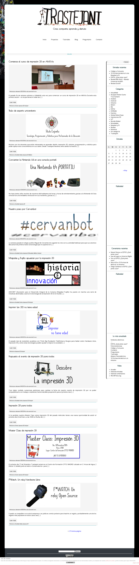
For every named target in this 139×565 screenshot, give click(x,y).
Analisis (113, 99)
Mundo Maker (116, 121)
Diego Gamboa (116, 267)
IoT (112, 119)
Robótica (30, 155)
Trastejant (26, 106)
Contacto (99, 40)
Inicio (44, 40)
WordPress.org (116, 376)
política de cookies (110, 560)
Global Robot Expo (117, 115)
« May (125, 170)
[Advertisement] (117, 217)
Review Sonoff (116, 83)
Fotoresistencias (116, 346)
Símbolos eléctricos (117, 340)
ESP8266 (114, 111)
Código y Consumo (117, 71)
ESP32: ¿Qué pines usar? (119, 77)
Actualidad (17, 155)
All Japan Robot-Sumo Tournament (118, 96)
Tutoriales (66, 40)
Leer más (13, 102)
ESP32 (113, 109)
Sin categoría (115, 131)
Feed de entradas (117, 372)
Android (113, 101)
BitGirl (113, 105)
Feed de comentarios (118, 374)
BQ (112, 107)
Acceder (113, 370)
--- (111, 342)
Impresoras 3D (21, 106)
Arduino (21, 155)
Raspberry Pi (115, 125)
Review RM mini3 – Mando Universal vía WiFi (120, 80)
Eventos (16, 106)
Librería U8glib (126, 256)
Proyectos (54, 40)
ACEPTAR (70, 562)
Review (113, 127)
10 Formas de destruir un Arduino (119, 263)
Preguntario (87, 40)
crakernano (17, 91)
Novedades (31, 253)
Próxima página (75, 531)
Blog (76, 40)
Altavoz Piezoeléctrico (118, 356)
